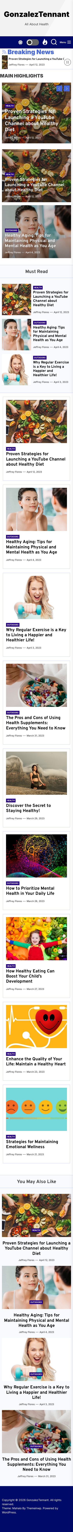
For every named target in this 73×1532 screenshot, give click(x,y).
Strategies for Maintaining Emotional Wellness (32, 1144)
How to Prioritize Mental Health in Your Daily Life (30, 891)
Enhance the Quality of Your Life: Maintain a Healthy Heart (36, 1062)
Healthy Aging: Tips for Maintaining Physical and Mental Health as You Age (30, 241)
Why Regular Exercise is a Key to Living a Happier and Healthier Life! (51, 369)
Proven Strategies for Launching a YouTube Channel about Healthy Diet (31, 120)
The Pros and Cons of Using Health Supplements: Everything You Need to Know (35, 723)
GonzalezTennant (36, 14)
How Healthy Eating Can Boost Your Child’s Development (30, 976)
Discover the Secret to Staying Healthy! (28, 808)
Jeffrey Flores (22, 64)
